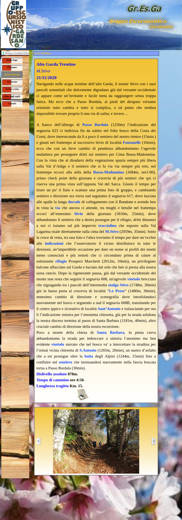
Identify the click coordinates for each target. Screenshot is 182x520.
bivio (78, 213)
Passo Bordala (95, 124)
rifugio (61, 261)
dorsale (74, 202)
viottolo (133, 279)
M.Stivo (112, 231)
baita (88, 356)
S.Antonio (88, 350)
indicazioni (54, 243)
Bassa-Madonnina (108, 172)
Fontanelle (132, 142)
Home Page (12, 60)
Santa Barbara (110, 332)
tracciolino (107, 225)
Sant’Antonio (109, 308)
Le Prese (116, 291)
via (57, 208)
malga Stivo (118, 285)
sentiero (65, 362)
